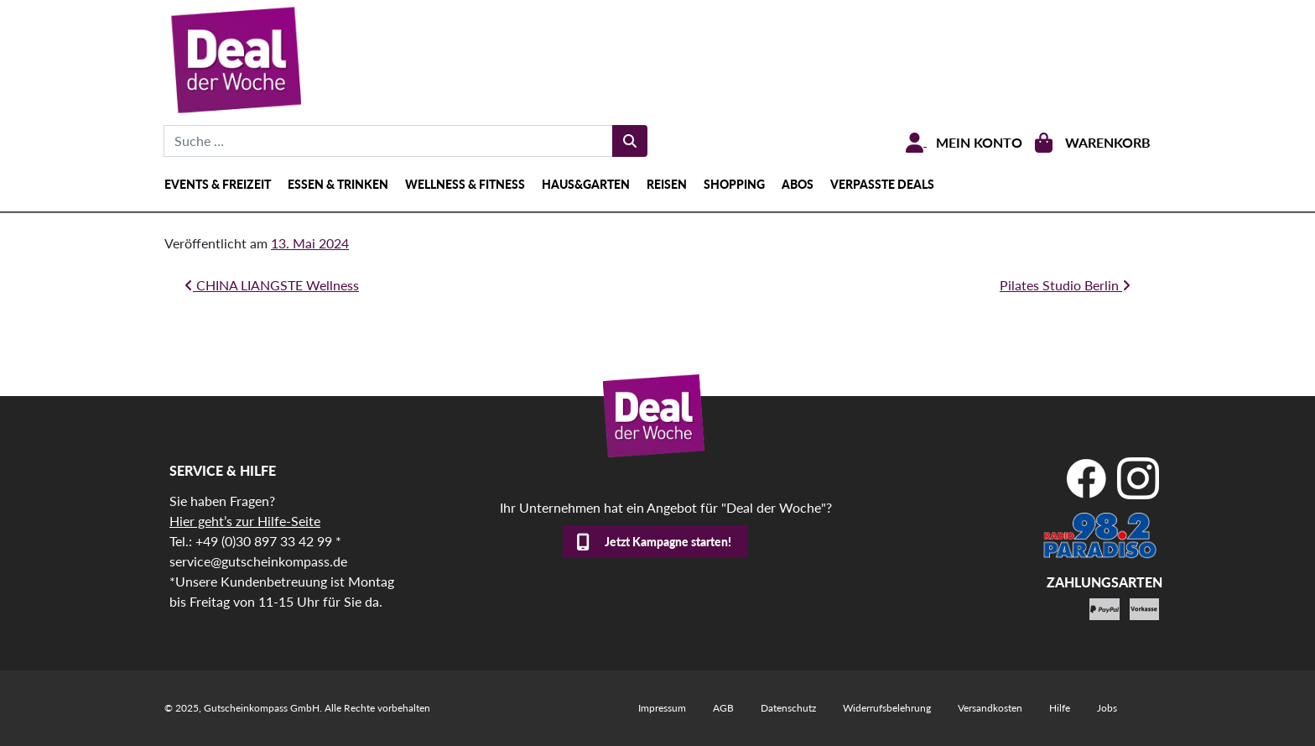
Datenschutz (788, 708)
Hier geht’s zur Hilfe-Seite (244, 521)
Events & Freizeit (217, 184)
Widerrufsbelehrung (887, 708)
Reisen (667, 184)
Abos (797, 184)
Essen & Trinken (338, 184)
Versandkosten (990, 708)
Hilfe (1059, 708)
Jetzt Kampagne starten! (668, 542)
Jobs (1107, 708)
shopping (734, 184)
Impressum (662, 708)
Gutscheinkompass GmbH (262, 708)
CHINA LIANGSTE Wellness (272, 285)
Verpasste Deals (882, 184)
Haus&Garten (586, 184)
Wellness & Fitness (465, 184)
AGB (723, 708)
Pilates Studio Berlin (1065, 285)
